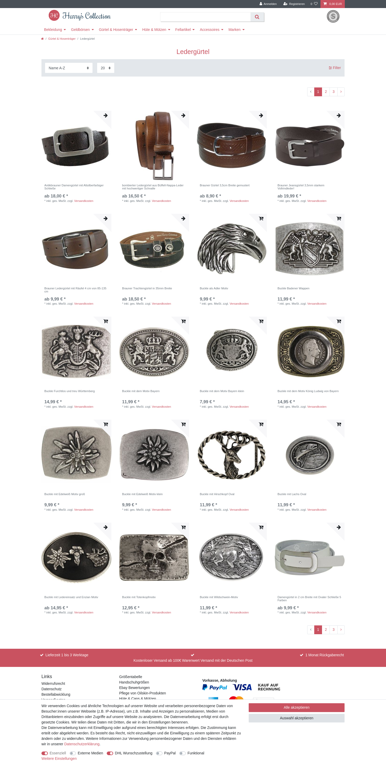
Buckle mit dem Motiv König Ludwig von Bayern (308, 391)
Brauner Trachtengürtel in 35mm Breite (147, 288)
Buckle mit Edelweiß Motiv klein (142, 494)
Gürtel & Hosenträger (116, 30)
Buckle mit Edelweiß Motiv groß (64, 494)
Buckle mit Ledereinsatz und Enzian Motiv (71, 597)
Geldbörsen (80, 30)
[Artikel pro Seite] (105, 68)
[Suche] (257, 17)
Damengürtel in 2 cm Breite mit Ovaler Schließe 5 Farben (309, 599)
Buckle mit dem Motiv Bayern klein (222, 391)
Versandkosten (83, 200)
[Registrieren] (294, 4)
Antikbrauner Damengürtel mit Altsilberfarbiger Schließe (74, 187)
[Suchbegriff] (205, 17)
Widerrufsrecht (53, 683)
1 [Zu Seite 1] (318, 92)
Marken (234, 30)
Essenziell (58, 753)
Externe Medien (90, 753)
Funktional (196, 753)
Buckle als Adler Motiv (214, 288)
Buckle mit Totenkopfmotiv (139, 597)
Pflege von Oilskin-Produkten (142, 693)
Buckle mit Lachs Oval (291, 494)
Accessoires (209, 30)
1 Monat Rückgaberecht (324, 655)
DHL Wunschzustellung (134, 753)
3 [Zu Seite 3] (334, 92)
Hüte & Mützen (154, 30)
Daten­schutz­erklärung (81, 744)
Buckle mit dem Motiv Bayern (141, 391)
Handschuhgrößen (134, 682)
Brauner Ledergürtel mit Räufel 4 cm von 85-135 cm (75, 290)
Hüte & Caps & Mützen (137, 698)
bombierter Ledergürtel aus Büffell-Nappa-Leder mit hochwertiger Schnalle (152, 187)
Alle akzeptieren (297, 707)
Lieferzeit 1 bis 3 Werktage (67, 655)
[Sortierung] (68, 68)
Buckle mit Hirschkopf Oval (217, 494)
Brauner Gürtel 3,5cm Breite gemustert (224, 185)
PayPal (170, 753)
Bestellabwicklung (55, 694)
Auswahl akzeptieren (296, 718)
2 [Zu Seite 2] (326, 92)
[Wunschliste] (314, 4)
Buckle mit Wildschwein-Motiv (219, 597)
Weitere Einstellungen (59, 758)
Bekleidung (53, 30)
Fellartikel (183, 30)
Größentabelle (130, 677)
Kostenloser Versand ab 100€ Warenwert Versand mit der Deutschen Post (192, 660)
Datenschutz (51, 689)
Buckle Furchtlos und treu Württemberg (69, 391)
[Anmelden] (268, 4)
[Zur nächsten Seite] (341, 91)
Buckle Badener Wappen (293, 288)
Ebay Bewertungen (134, 688)
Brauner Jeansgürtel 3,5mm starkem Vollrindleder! (300, 187)
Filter (335, 68)
